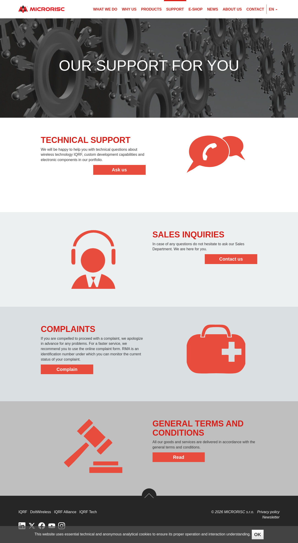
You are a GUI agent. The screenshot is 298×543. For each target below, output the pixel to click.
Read (178, 457)
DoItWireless (40, 512)
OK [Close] (257, 534)
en (273, 9)
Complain (67, 369)
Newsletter (271, 517)
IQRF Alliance (65, 512)
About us (232, 9)
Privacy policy (268, 512)
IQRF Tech (88, 512)
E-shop (195, 9)
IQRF (23, 512)
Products (151, 9)
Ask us (119, 169)
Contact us (231, 259)
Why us (129, 9)
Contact (255, 9)
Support (175, 9)
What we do (105, 9)
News (212, 9)
